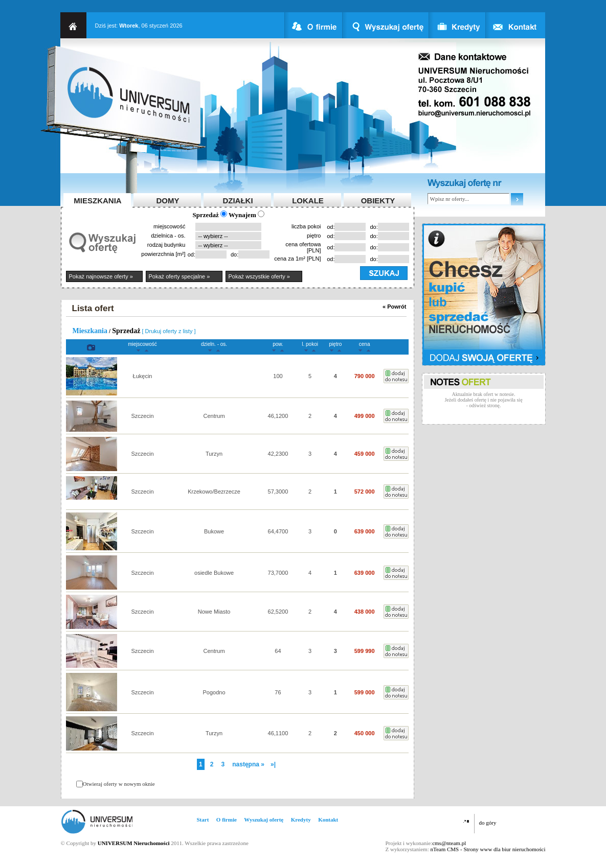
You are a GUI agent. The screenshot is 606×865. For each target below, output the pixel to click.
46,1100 (278, 733)
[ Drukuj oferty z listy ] (168, 331)
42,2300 (278, 454)
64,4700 (278, 531)
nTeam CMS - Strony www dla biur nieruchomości (487, 849)
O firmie (226, 819)
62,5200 (278, 612)
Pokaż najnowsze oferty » (101, 276)
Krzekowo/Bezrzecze (214, 491)
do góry (488, 823)
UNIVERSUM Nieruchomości (134, 843)
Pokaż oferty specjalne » (179, 276)
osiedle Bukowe (214, 573)
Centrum (214, 416)
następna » (248, 764)
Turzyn (214, 454)
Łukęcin (142, 376)
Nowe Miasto (214, 612)
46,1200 (278, 416)
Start (203, 819)
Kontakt (328, 819)
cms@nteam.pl (449, 843)
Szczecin (142, 416)
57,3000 (278, 491)
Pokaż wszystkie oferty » (259, 276)
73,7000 (278, 573)
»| (273, 764)
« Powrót (394, 306)
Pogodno (214, 692)
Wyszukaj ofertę (263, 819)
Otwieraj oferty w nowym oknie (119, 784)
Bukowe (214, 531)
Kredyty (301, 819)
